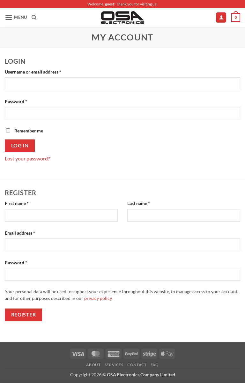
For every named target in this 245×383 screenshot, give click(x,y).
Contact (136, 364)
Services (114, 364)
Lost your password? (27, 158)
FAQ (155, 364)
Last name (138, 203)
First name (17, 203)
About (93, 364)
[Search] (34, 17)
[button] (16, 17)
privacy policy (98, 298)
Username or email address (42, 71)
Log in (20, 145)
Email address (29, 232)
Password (25, 101)
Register (23, 314)
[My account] (221, 17)
